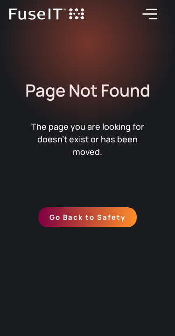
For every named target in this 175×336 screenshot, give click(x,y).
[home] (46, 14)
